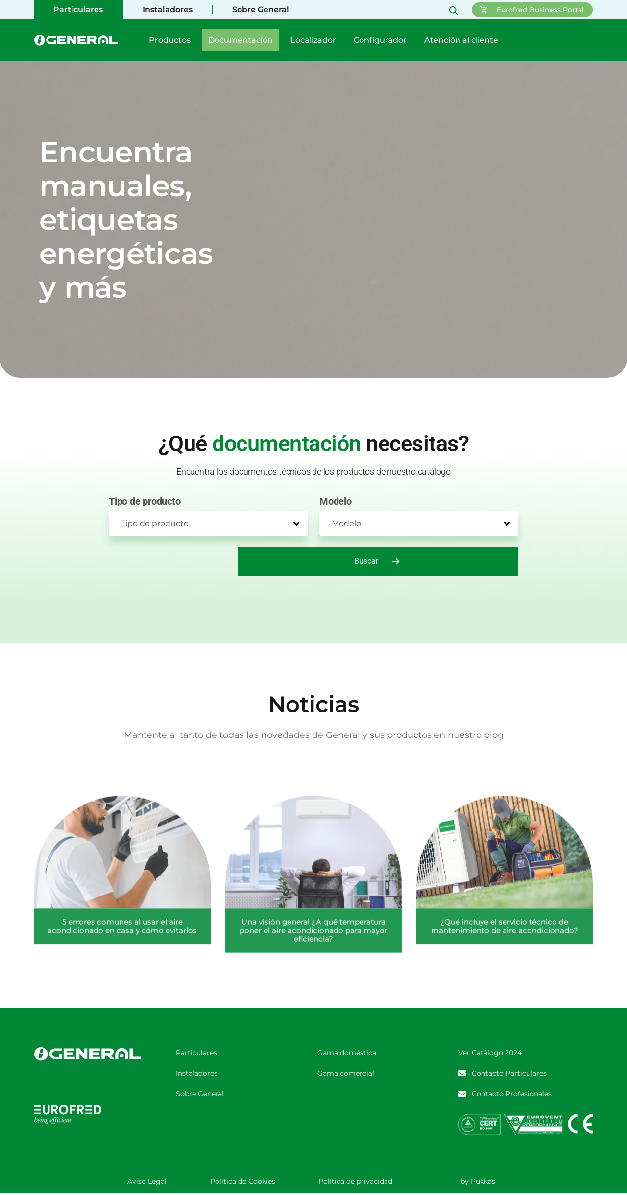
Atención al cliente (461, 40)
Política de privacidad (355, 1183)
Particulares (78, 9)
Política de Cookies (242, 1183)
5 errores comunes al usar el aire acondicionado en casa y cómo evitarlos (122, 1012)
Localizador (313, 40)
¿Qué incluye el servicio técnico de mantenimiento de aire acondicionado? (504, 1012)
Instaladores (168, 9)
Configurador (380, 40)
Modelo (335, 501)
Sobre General (260, 9)
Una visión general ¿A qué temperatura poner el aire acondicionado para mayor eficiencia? (313, 1016)
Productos (170, 40)
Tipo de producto (144, 501)
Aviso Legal (147, 1183)
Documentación (240, 40)
